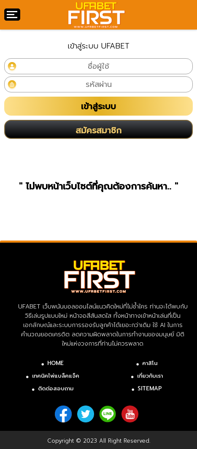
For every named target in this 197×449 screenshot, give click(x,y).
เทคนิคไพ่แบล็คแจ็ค (55, 376)
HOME (55, 363)
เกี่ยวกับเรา (150, 376)
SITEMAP (150, 388)
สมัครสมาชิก (98, 130)
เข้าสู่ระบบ (98, 106)
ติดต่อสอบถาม (55, 388)
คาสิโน (149, 363)
